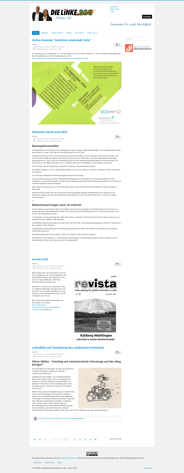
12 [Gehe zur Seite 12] (80, 439)
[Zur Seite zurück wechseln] (40, 439)
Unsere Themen (57, 33)
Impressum (114, 7)
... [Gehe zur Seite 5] (49, 439)
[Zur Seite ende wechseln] (96, 439)
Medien (69, 33)
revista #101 (40, 259)
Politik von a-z (92, 33)
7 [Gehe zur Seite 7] (57, 439)
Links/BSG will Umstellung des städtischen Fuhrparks (68, 347)
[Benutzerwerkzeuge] (117, 45)
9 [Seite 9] (65, 439)
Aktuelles (44, 33)
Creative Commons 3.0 (69, 458)
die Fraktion (79, 33)
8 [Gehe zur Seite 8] (61, 439)
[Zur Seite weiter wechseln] (90, 439)
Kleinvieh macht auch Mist (49, 132)
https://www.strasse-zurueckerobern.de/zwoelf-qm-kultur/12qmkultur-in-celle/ (60, 58)
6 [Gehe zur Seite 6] (53, 439)
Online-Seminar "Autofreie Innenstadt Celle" (61, 40)
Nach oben (148, 468)
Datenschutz (114, 9)
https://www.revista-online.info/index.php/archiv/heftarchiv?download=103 (46, 307)
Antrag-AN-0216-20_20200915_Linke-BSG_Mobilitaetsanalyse (61, 418)
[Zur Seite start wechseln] (34, 439)
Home (35, 33)
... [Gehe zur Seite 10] (70, 439)
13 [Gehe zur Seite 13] (85, 439)
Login (112, 11)
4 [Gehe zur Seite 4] (44, 439)
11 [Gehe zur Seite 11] (75, 439)
